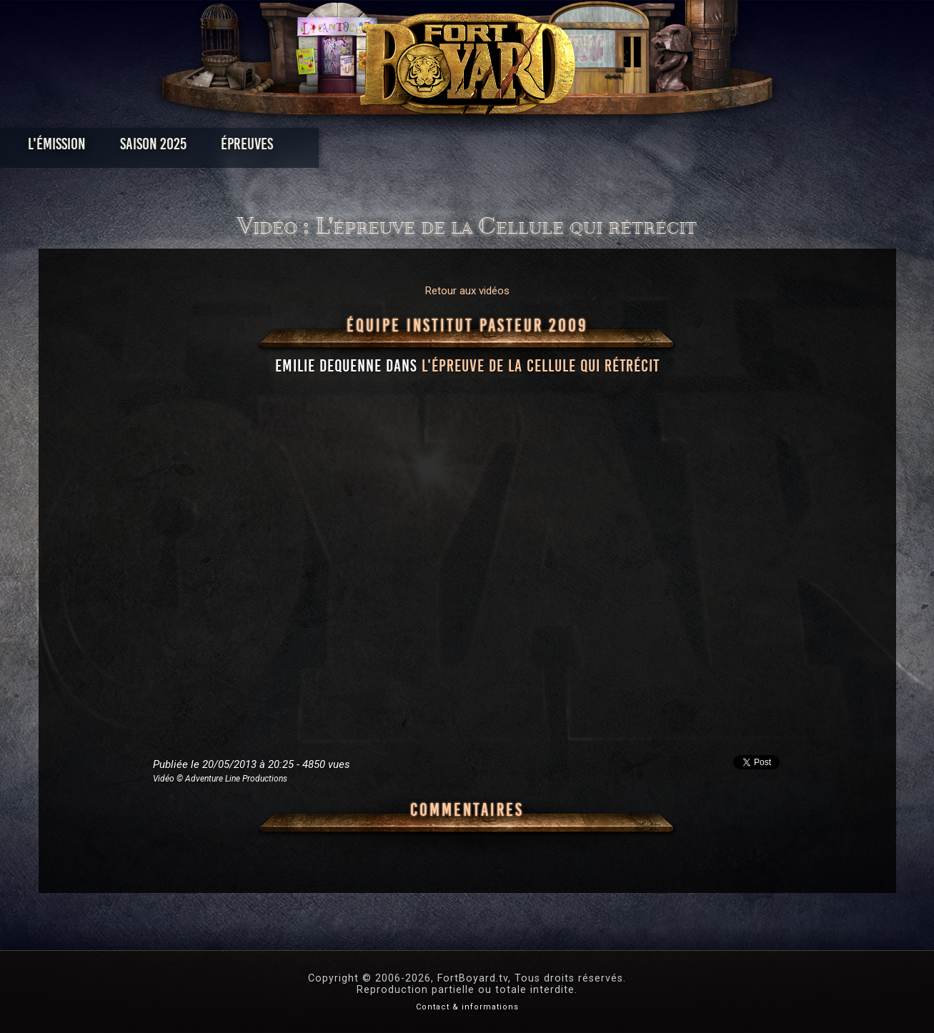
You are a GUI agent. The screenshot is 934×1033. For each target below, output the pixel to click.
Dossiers (566, 147)
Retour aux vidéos (467, 290)
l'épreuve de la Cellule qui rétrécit (541, 365)
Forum (643, 147)
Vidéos (489, 147)
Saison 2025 (243, 147)
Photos (417, 147)
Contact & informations (467, 1007)
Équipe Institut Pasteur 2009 (467, 326)
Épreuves (337, 147)
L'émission (147, 147)
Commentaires (467, 810)
